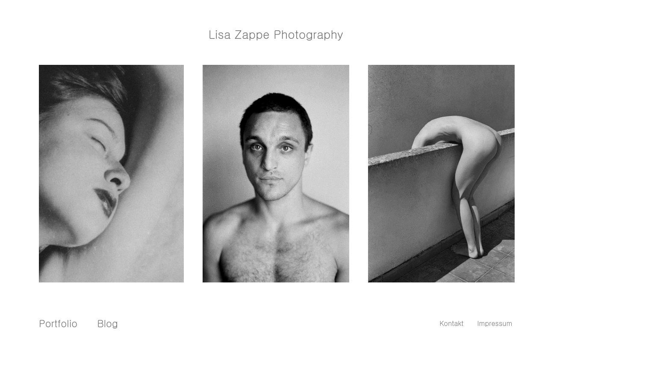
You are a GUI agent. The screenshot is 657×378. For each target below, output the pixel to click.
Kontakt (451, 323)
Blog (107, 323)
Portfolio (58, 323)
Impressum (494, 323)
